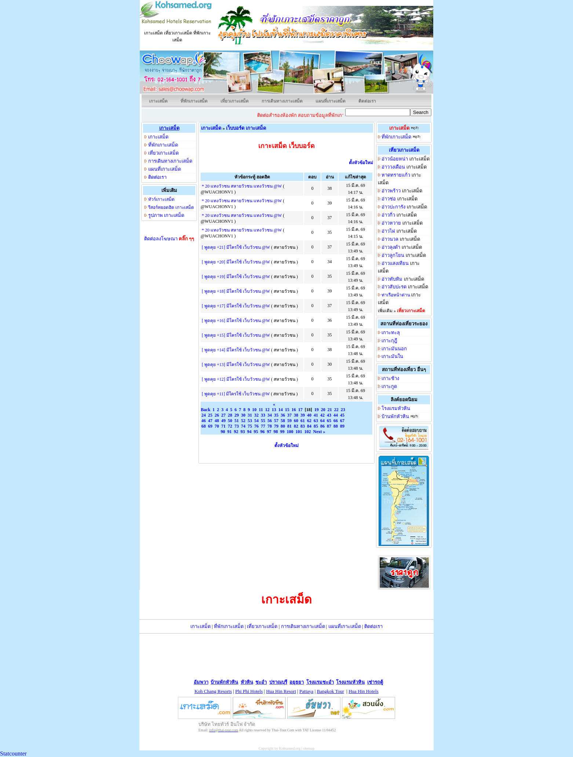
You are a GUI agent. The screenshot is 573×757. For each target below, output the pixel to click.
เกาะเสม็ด (158, 101)
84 (309, 426)
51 (236, 420)
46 (203, 420)
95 (256, 431)
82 (296, 426)
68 (203, 426)
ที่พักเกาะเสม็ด (194, 101)
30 (243, 415)
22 (336, 409)
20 (323, 409)
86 (322, 426)
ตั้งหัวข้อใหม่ (361, 162)
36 (283, 415)
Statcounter (13, 753)
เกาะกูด (389, 386)
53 (250, 420)
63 (316, 420)
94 (249, 431)
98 (276, 431)
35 (276, 415)
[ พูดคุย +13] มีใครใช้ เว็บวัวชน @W (236, 364)
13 (274, 409)
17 (300, 409)
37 (289, 415)
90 (223, 431)
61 (302, 420)
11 (261, 409)
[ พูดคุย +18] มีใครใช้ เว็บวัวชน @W (236, 291)
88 (335, 426)
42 (322, 415)
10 (254, 409)
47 (210, 420)
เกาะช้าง (390, 378)
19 (316, 409)
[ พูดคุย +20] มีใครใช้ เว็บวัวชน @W (236, 262)
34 (269, 415)
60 (296, 420)
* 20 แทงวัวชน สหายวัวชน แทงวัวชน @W (242, 186)
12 (267, 409)
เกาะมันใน (392, 356)
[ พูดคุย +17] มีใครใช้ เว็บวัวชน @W (236, 306)
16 (294, 409)
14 (280, 409)
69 (210, 426)
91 (229, 431)
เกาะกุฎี (389, 340)
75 (250, 426)
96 (262, 431)
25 (210, 415)
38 (296, 415)
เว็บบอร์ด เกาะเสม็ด (246, 128)
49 (223, 420)
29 (236, 415)
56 (269, 420)
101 (299, 431)
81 (289, 426)
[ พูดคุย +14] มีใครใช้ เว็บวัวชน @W (236, 349)
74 (243, 426)
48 (217, 420)
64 (322, 420)
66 (335, 420)
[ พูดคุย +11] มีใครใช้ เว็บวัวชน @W (236, 393)
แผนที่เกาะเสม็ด (330, 101)
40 (309, 415)
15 (287, 409)
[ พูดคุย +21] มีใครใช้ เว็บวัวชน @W (236, 247)
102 (307, 431)
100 (290, 431)
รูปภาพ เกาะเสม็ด (166, 215)
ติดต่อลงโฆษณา (169, 238)
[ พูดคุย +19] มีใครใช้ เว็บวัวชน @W (236, 276)
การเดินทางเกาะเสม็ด (282, 101)
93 (243, 431)
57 (276, 420)
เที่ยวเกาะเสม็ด (234, 101)
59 (289, 420)
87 (329, 426)
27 (223, 415)
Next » (319, 431)
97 (269, 431)
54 (256, 420)
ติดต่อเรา (367, 101)
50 (230, 420)
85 (316, 426)
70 (217, 426)
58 (283, 420)
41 (316, 415)
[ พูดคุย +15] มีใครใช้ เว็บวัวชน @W (236, 335)
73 (236, 426)
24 (203, 415)
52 (243, 420)
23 (343, 409)
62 (309, 420)
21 (330, 409)
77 (263, 426)
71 (223, 426)
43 (329, 415)
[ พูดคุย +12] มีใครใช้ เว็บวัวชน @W (236, 379)
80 (283, 426)
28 (230, 415)
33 (263, 415)
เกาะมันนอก (394, 348)
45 (342, 415)
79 (276, 426)
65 (329, 420)
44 (335, 415)
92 (236, 431)
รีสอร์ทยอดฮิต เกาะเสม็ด (171, 207)
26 (217, 415)
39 (302, 415)
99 (282, 431)
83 (302, 426)
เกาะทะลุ (391, 332)
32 (256, 415)
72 (230, 426)
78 (269, 426)
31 (250, 415)
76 (256, 426)
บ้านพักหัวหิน (395, 416)
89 (342, 426)
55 (263, 420)
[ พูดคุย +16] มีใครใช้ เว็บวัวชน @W (236, 320)
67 (342, 420)
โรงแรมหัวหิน (396, 408)
